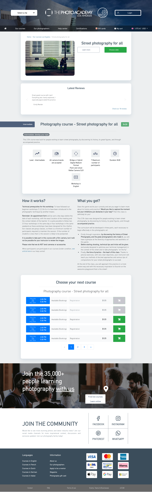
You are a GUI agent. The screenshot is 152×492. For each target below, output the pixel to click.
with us (65, 388)
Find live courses (95, 396)
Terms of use (71, 488)
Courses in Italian (28, 476)
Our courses (20, 28)
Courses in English (29, 461)
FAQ (48, 488)
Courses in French (29, 464)
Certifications (81, 28)
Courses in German (29, 472)
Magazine (53, 472)
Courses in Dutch (28, 468)
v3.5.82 (122, 488)
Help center (62, 28)
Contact (30, 488)
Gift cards (101, 28)
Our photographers (41, 28)
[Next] (91, 347)
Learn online (95, 401)
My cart (118, 28)
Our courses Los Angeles (41, 37)
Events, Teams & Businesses (99, 488)
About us (53, 461)
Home (29, 37)
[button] (26, 99)
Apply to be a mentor (58, 468)
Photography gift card (58, 476)
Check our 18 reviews (119, 109)
